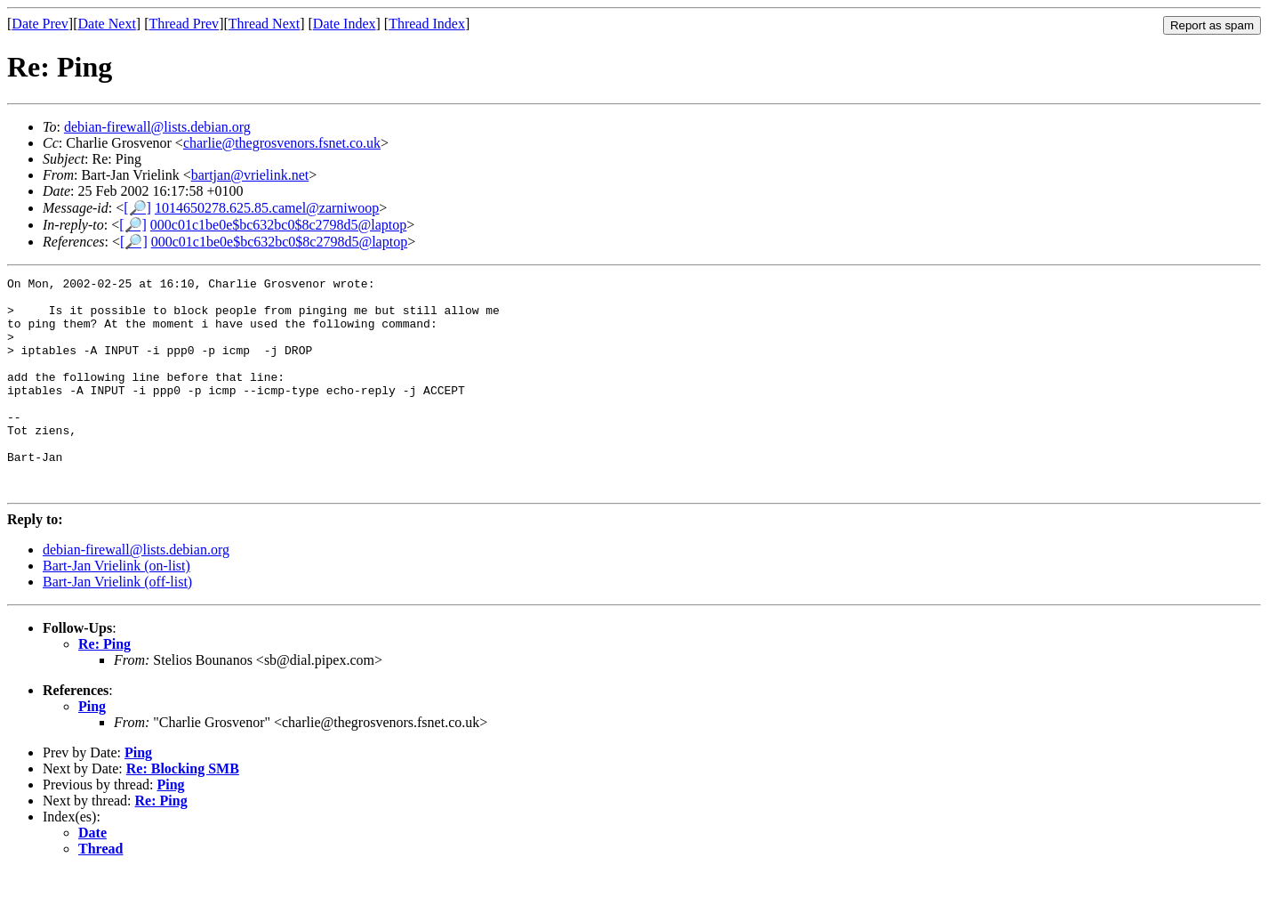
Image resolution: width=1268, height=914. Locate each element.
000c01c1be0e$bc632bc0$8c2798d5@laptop (278, 224)
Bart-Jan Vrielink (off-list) (117, 624)
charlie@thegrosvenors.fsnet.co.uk (282, 142)
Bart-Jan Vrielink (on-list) (116, 608)
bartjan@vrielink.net (250, 174)
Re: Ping (104, 686)
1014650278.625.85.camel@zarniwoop (267, 207)
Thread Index (427, 23)
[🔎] (137, 207)
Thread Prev (183, 23)
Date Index (344, 23)
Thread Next (264, 23)
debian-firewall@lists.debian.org (157, 126)
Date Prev (40, 23)
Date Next (107, 23)
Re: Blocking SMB (182, 811)
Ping (92, 748)
